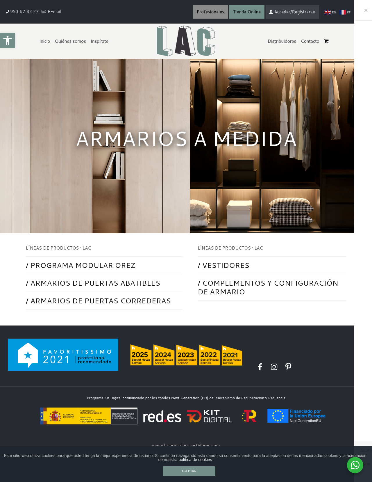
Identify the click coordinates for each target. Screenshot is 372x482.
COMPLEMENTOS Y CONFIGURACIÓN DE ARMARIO (268, 287)
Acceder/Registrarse (292, 12)
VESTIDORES (226, 265)
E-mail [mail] (53, 11)
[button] (7, 40)
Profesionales (210, 12)
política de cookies (195, 459)
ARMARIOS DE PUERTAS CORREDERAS (101, 301)
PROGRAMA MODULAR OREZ (83, 265)
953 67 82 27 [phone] (24, 11)
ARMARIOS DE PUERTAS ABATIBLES (96, 283)
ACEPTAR (188, 471)
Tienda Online (247, 12)
